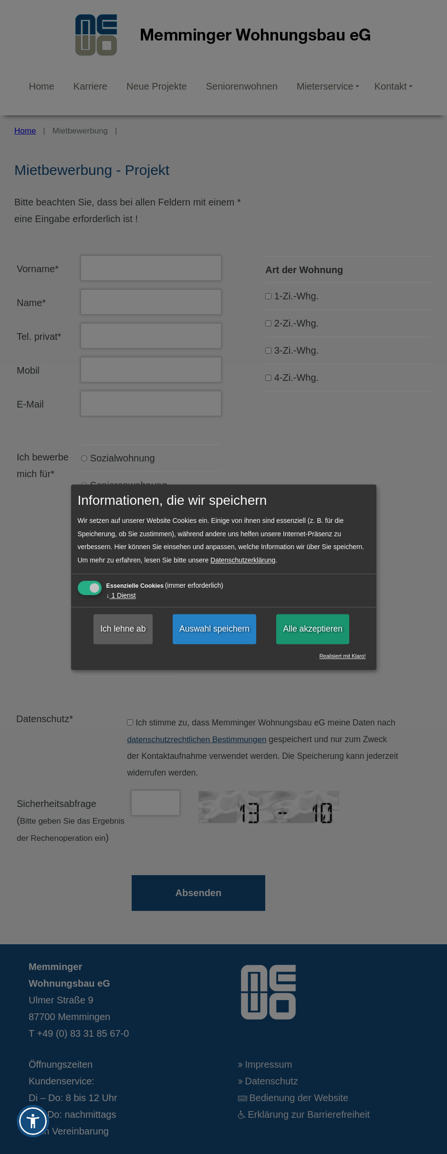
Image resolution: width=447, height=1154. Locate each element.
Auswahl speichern (214, 629)
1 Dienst (121, 596)
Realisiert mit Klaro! (343, 656)
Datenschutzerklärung (242, 560)
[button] (33, 1121)
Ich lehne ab (123, 629)
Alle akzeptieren (313, 629)
